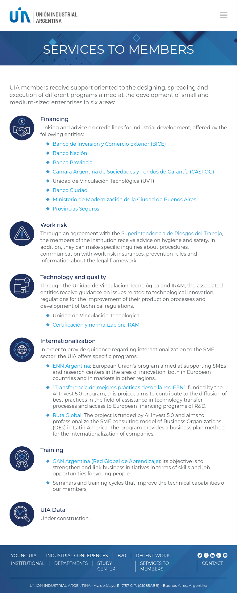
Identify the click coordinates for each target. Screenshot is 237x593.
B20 (122, 555)
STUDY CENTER (106, 566)
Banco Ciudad (70, 190)
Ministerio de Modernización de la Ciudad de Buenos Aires (124, 200)
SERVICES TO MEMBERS (154, 566)
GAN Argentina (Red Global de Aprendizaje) (106, 461)
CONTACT (212, 563)
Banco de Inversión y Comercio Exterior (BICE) (109, 144)
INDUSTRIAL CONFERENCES (77, 555)
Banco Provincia (73, 162)
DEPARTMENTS (71, 563)
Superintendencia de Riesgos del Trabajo (171, 233)
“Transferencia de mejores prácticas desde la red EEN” (119, 387)
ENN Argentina (71, 366)
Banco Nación (70, 153)
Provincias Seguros (76, 209)
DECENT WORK (153, 555)
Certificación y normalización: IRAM (96, 325)
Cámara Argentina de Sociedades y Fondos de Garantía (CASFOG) (133, 172)
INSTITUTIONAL (28, 563)
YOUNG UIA (24, 555)
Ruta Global (67, 415)
